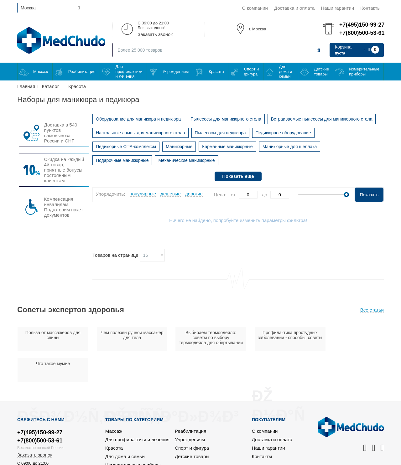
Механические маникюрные (186, 160)
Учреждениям (176, 71)
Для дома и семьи (285, 71)
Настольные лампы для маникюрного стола (140, 132)
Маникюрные (179, 146)
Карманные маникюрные (227, 146)
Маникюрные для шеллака (290, 146)
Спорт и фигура (251, 71)
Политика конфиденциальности (349, 459)
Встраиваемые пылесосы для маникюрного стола (321, 118)
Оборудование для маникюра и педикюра (138, 118)
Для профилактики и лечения (129, 71)
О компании (255, 8)
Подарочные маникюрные (122, 160)
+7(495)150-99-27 (361, 25)
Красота (216, 71)
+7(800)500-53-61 (361, 33)
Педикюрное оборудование (283, 132)
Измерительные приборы (364, 71)
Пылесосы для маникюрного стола (225, 118)
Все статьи (372, 310)
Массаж (40, 71)
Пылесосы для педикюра (220, 132)
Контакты (370, 8)
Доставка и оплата (294, 8)
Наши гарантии (337, 8)
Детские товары (321, 71)
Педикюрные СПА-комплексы (126, 146)
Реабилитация (82, 71)
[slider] (346, 194)
